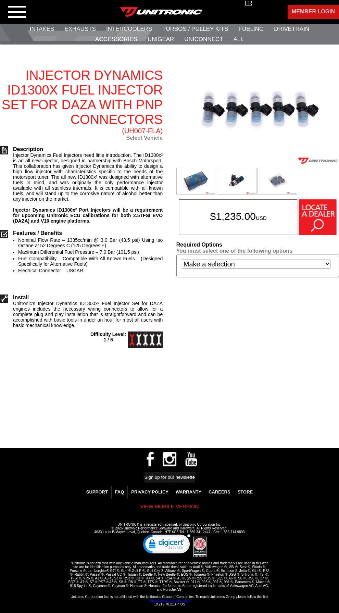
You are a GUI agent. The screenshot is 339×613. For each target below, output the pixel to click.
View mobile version (169, 506)
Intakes (42, 29)
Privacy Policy (149, 492)
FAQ (119, 492)
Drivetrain (291, 29)
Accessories (116, 39)
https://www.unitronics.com (169, 600)
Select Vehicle (144, 138)
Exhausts (80, 29)
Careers (219, 492)
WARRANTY (188, 492)
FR (248, 3)
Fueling (251, 29)
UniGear (161, 39)
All (239, 39)
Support (97, 492)
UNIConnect (203, 39)
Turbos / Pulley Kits (195, 29)
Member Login (313, 11)
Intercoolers (129, 29)
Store (245, 492)
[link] (167, 545)
